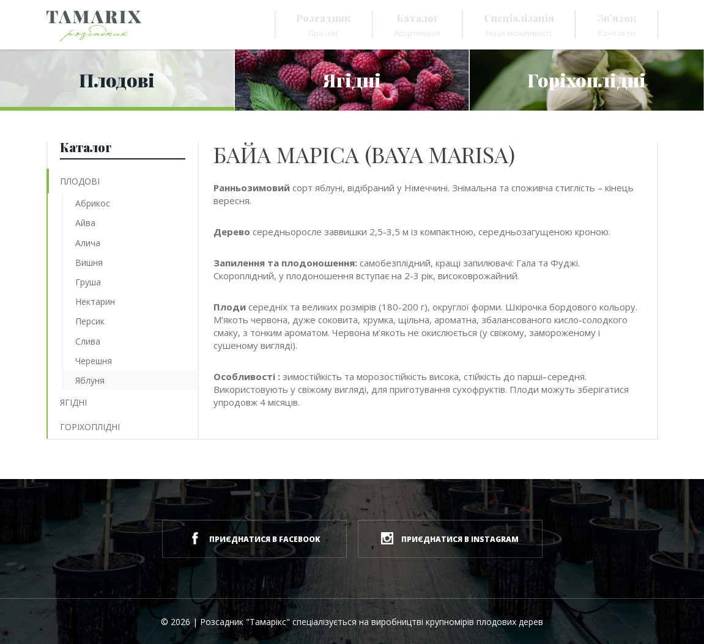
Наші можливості (519, 25)
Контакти (617, 25)
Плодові (80, 181)
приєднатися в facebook (254, 538)
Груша (88, 282)
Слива (87, 341)
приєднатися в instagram (450, 538)
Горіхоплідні (90, 427)
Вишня (89, 262)
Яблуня (90, 380)
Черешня (93, 361)
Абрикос (92, 203)
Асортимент (417, 25)
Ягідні (73, 402)
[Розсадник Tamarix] (93, 26)
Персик (90, 321)
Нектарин (95, 301)
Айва (85, 223)
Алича (87, 243)
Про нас (323, 25)
